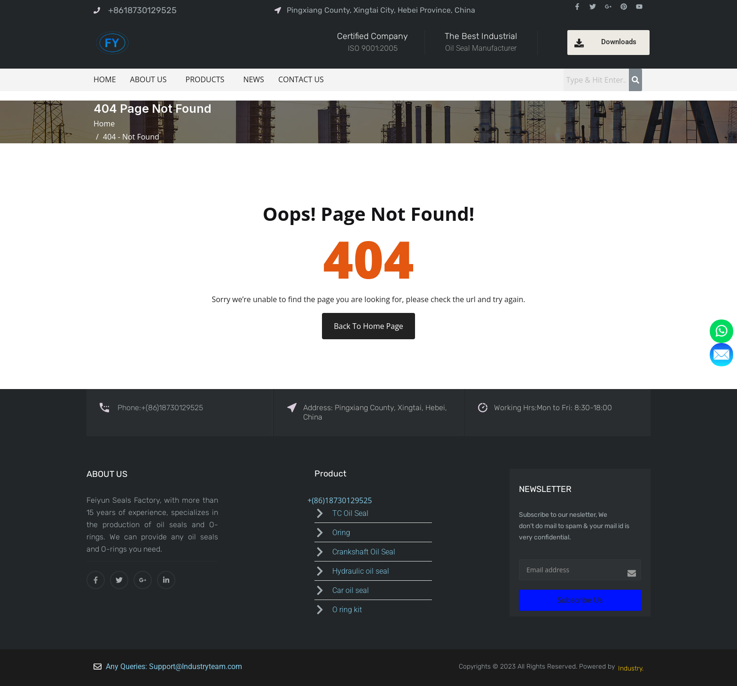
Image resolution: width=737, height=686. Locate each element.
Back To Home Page (368, 326)
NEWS (253, 79)
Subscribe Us (580, 600)
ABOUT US (148, 79)
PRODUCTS (205, 79)
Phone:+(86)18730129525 (160, 407)
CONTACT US (301, 79)
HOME (105, 79)
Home (106, 123)
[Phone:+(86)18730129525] (104, 407)
